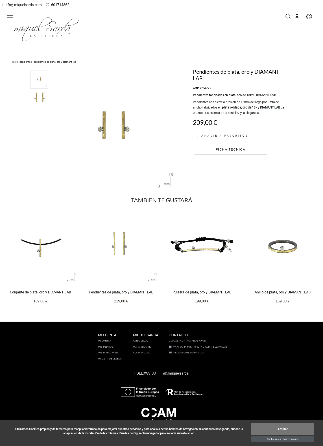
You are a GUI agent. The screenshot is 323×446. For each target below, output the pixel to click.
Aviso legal (141, 340)
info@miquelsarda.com (21, 5)
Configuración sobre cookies (283, 439)
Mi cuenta (105, 340)
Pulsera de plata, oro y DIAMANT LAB (201, 292)
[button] (10, 17)
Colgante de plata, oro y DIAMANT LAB (40, 292)
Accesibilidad (142, 352)
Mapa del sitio (143, 346)
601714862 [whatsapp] (55, 5)
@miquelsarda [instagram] (175, 373)
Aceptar (282, 429)
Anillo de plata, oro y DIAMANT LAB (283, 292)
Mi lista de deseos (111, 358)
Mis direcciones (109, 352)
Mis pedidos (106, 346)
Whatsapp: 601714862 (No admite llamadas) (199, 346)
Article (197, 88)
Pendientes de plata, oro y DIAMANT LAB (121, 292)
